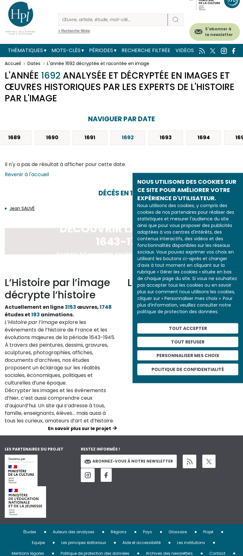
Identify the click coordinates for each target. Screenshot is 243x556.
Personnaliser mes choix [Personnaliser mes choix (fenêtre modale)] (188, 355)
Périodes (101, 50)
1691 (90, 137)
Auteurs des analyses (73, 532)
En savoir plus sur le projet (79, 428)
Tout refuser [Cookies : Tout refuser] (187, 341)
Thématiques (25, 50)
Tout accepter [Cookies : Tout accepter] (188, 328)
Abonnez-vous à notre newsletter (129, 461)
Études (29, 532)
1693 (166, 137)
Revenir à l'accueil (27, 174)
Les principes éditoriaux (83, 542)
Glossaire (178, 532)
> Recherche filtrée (74, 31)
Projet (208, 532)
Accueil (13, 63)
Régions (119, 532)
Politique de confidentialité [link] (187, 369)
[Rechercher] (113, 20)
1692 (128, 137)
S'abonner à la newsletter (219, 31)
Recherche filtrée (146, 50)
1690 (52, 137)
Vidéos (184, 50)
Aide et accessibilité (141, 542)
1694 (204, 137)
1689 (14, 137)
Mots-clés (65, 50)
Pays (147, 532)
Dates (33, 63)
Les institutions (191, 542)
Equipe (38, 542)
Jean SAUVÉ (22, 208)
